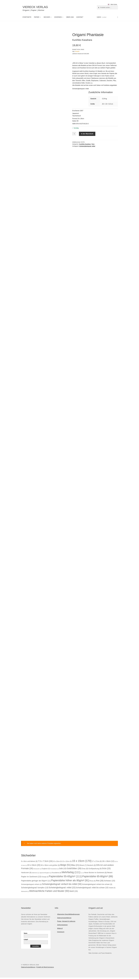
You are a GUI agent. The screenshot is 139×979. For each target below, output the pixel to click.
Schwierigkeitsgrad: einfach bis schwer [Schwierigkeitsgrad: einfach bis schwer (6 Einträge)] (97, 886)
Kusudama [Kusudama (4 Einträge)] (56, 874)
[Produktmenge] (74, 133)
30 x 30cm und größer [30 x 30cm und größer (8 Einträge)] (50, 867)
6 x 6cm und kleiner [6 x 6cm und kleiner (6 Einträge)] (29, 863)
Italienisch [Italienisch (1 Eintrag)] (35, 874)
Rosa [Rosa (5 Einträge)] (93, 882)
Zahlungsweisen (62, 926)
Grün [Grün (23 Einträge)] (106, 870)
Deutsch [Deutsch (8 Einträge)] (91, 867)
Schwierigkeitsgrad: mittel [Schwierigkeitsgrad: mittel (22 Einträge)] (62, 889)
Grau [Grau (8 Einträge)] (85, 870)
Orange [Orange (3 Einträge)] (44, 878)
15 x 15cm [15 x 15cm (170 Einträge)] (81, 862)
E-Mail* (26, 941)
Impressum (60, 933)
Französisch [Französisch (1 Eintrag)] (54, 870)
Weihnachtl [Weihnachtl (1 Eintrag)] (25, 892)
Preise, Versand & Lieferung (66, 923)
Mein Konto (114, 4)
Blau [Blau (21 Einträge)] (75, 866)
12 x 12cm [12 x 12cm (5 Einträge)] (67, 863)
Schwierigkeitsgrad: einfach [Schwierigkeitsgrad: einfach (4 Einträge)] (31, 886)
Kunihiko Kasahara (85, 144)
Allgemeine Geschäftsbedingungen (68, 916)
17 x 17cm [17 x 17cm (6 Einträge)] (97, 863)
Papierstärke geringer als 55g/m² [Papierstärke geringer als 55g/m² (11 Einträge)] (36, 882)
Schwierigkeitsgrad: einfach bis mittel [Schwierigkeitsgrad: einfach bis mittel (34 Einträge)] (62, 885)
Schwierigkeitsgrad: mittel (87, 146)
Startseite (26, 17)
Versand (77, 51)
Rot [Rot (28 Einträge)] (100, 882)
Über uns (70, 17)
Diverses (58, 17)
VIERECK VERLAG (35, 7)
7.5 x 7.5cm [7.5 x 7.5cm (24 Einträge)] (45, 862)
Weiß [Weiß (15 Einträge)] (74, 892)
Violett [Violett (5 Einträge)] (112, 889)
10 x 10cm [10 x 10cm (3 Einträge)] (57, 863)
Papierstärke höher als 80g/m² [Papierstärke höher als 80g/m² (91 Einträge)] (70, 881)
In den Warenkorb (87, 134)
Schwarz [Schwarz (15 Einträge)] (109, 882)
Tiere (92, 144)
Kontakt (79, 17)
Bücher (47, 17)
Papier (36, 17)
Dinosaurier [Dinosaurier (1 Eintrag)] (37, 870)
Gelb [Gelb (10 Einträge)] (62, 870)
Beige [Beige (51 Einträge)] (65, 866)
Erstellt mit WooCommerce (45, 968)
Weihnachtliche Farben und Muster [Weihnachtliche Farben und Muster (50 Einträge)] (49, 892)
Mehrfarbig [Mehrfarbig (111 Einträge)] (71, 873)
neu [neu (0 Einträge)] (82, 874)
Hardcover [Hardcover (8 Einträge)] (26, 874)
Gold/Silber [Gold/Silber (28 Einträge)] (74, 870)
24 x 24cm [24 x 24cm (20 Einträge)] (33, 866)
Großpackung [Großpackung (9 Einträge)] (95, 870)
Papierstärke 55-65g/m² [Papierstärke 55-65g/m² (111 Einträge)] (65, 877)
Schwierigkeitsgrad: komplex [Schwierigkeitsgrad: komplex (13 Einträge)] (34, 889)
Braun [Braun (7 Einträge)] (83, 867)
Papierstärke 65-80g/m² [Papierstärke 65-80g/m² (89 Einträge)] (97, 877)
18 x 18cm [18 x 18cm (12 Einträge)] (108, 863)
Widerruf (60, 930)
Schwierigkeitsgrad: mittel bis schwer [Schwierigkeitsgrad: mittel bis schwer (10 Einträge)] (92, 889)
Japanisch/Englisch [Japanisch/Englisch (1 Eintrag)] (45, 874)
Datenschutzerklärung (64, 919)
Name (25, 934)
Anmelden (35, 947)
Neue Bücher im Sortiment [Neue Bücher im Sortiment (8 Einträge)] (95, 874)
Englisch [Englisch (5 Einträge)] (46, 870)
